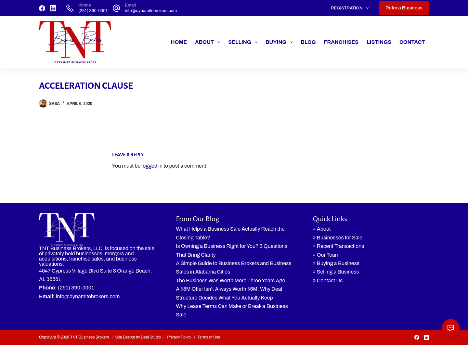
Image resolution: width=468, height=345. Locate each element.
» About (322, 229)
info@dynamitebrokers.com (151, 10)
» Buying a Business (336, 263)
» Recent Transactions (338, 246)
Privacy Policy (179, 337)
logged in (152, 166)
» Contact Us (328, 280)
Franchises (341, 42)
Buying (280, 42)
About (209, 42)
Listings (379, 42)
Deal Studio (151, 337)
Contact (412, 42)
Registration (351, 8)
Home (179, 42)
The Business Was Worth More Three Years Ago (230, 280)
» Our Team (326, 255)
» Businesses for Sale (337, 237)
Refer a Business (403, 7)
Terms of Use (208, 337)
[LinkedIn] (53, 8)
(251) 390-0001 (93, 10)
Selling (244, 42)
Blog (308, 42)
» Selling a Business (336, 272)
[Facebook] (42, 8)
